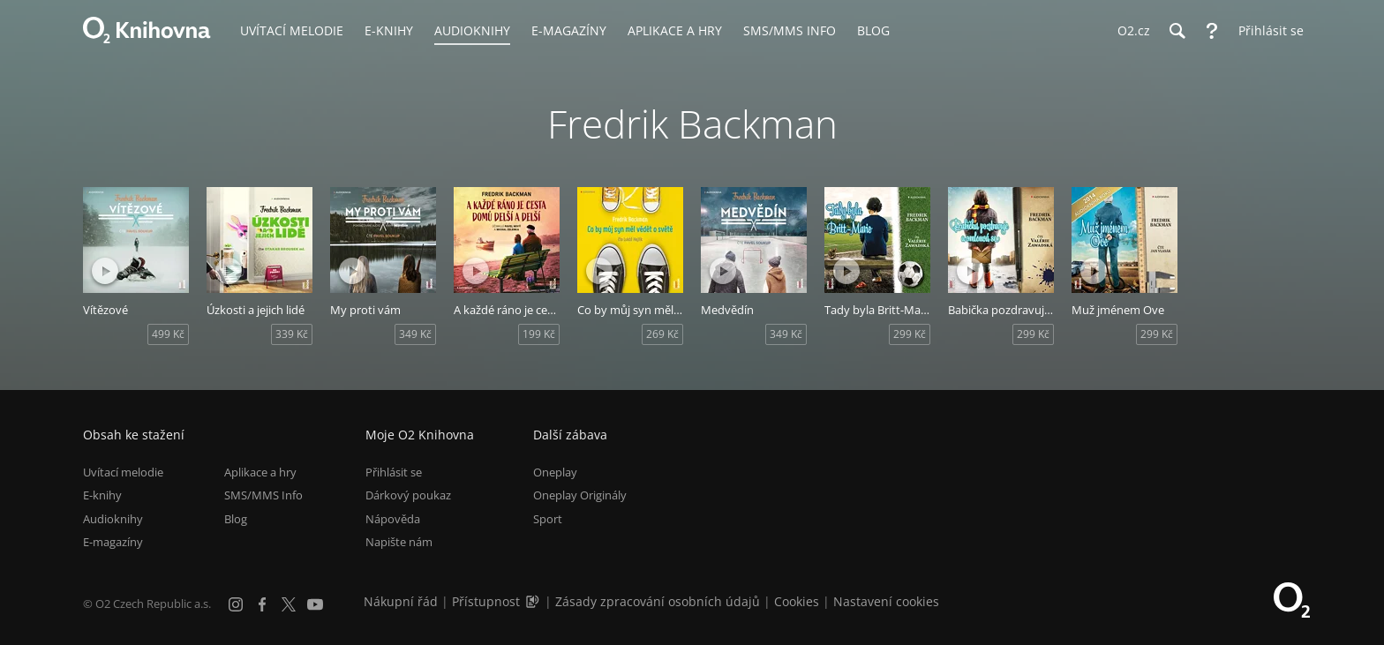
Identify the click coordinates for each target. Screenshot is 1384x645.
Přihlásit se (393, 472)
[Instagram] (235, 604)
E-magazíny (113, 542)
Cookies (796, 601)
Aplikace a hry (260, 472)
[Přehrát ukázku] (105, 271)
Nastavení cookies (886, 601)
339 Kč (291, 333)
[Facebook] (262, 604)
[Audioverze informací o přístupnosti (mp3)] (534, 601)
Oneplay (555, 472)
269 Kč (662, 333)
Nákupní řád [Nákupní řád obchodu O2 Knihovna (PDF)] (401, 601)
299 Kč (909, 333)
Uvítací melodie (123, 472)
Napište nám (398, 542)
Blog (235, 519)
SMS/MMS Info (263, 495)
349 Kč (415, 333)
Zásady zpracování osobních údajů (657, 601)
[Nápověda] (1212, 31)
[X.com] (288, 604)
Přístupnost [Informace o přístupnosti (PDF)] (486, 601)
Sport (547, 519)
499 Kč (168, 333)
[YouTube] (315, 604)
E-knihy (102, 495)
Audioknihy (113, 519)
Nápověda (392, 519)
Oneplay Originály (580, 495)
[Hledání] (1176, 31)
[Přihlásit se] (1267, 31)
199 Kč (539, 333)
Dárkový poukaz (408, 495)
